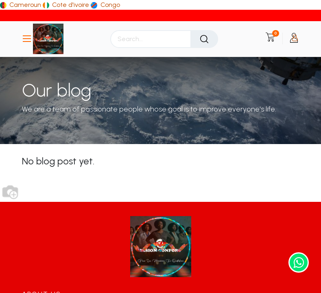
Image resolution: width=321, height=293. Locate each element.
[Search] (204, 39)
